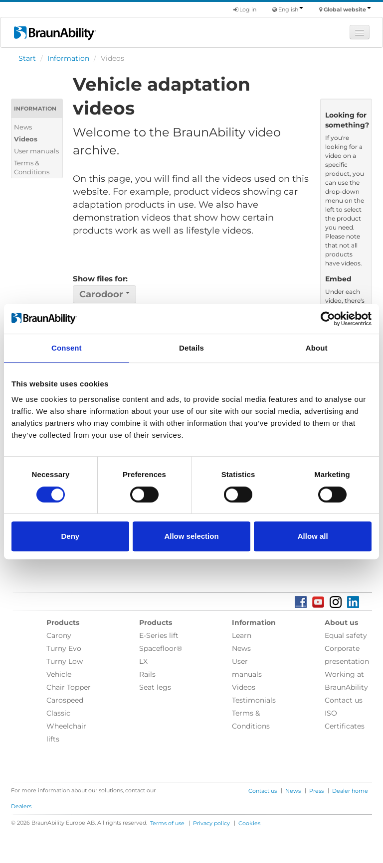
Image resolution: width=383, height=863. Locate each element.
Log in (244, 9)
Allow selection (191, 536)
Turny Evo (63, 648)
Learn (241, 635)
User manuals (36, 151)
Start (27, 58)
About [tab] (317, 348)
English (290, 9)
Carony (58, 635)
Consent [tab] (66, 348)
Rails (147, 674)
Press (316, 790)
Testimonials (254, 700)
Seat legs (155, 687)
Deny (70, 536)
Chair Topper (68, 687)
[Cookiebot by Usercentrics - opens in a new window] (328, 318)
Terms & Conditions (31, 167)
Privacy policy (211, 823)
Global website (347, 9)
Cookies (249, 823)
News (23, 127)
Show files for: (100, 278)
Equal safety (346, 635)
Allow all (313, 536)
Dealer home (350, 790)
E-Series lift (159, 635)
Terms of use (167, 823)
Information (68, 58)
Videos (25, 139)
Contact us (344, 700)
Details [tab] (191, 348)
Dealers (21, 806)
